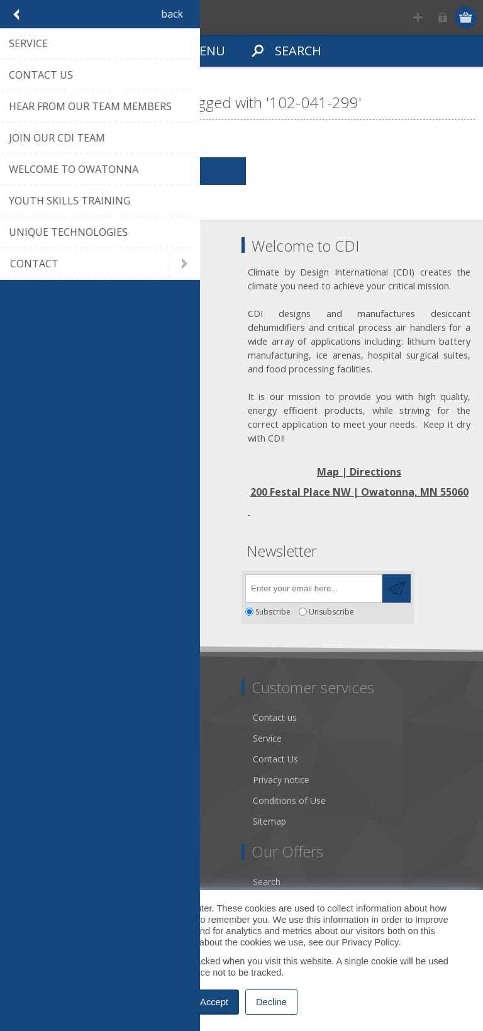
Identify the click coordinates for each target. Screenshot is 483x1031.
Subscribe (273, 611)
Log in (442, 17)
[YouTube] (93, 585)
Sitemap (269, 821)
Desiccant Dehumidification (74, 780)
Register (418, 17)
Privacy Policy (369, 942)
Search (266, 882)
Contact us (275, 717)
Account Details (50, 882)
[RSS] (127, 585)
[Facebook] (23, 585)
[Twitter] (58, 585)
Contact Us (275, 759)
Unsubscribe (331, 611)
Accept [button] (214, 1002)
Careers (33, 821)
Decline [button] (271, 1002)
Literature (37, 800)
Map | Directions (359, 472)
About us (36, 738)
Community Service (57, 759)
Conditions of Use (289, 800)
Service (267, 738)
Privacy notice (281, 780)
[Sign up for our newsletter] (313, 588)
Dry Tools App (47, 717)
